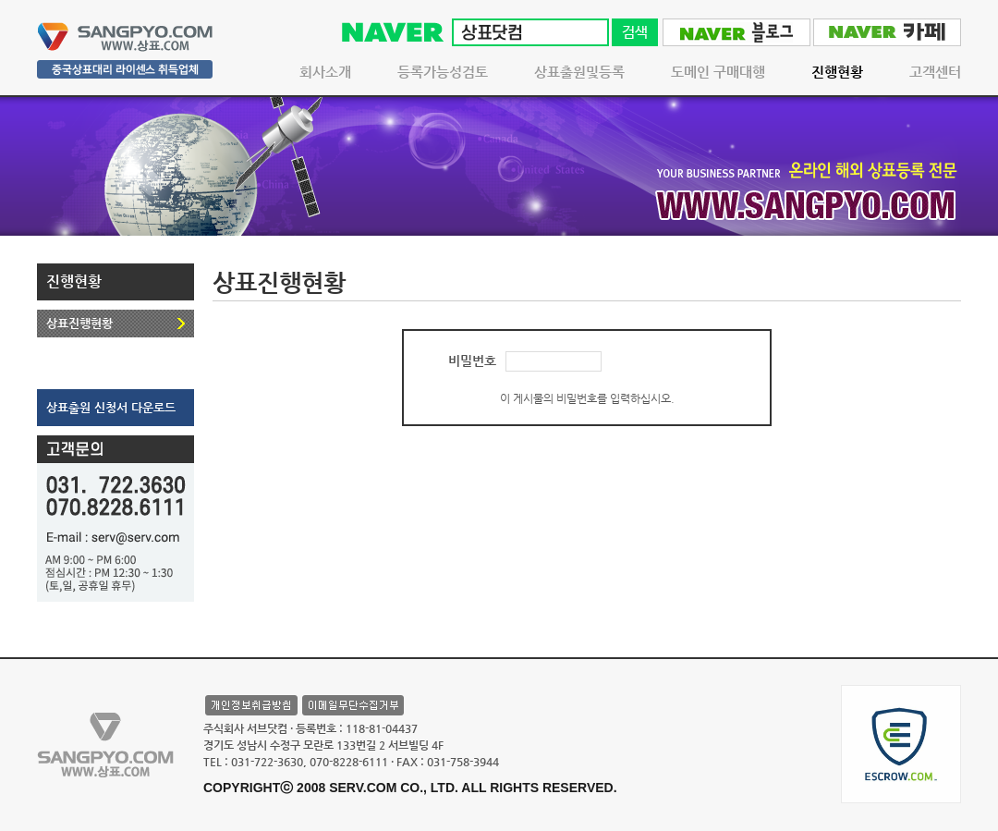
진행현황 (837, 71)
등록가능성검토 (442, 71)
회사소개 (325, 71)
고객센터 (935, 71)
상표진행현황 (79, 323)
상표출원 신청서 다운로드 (111, 407)
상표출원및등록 (579, 71)
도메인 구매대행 (718, 71)
